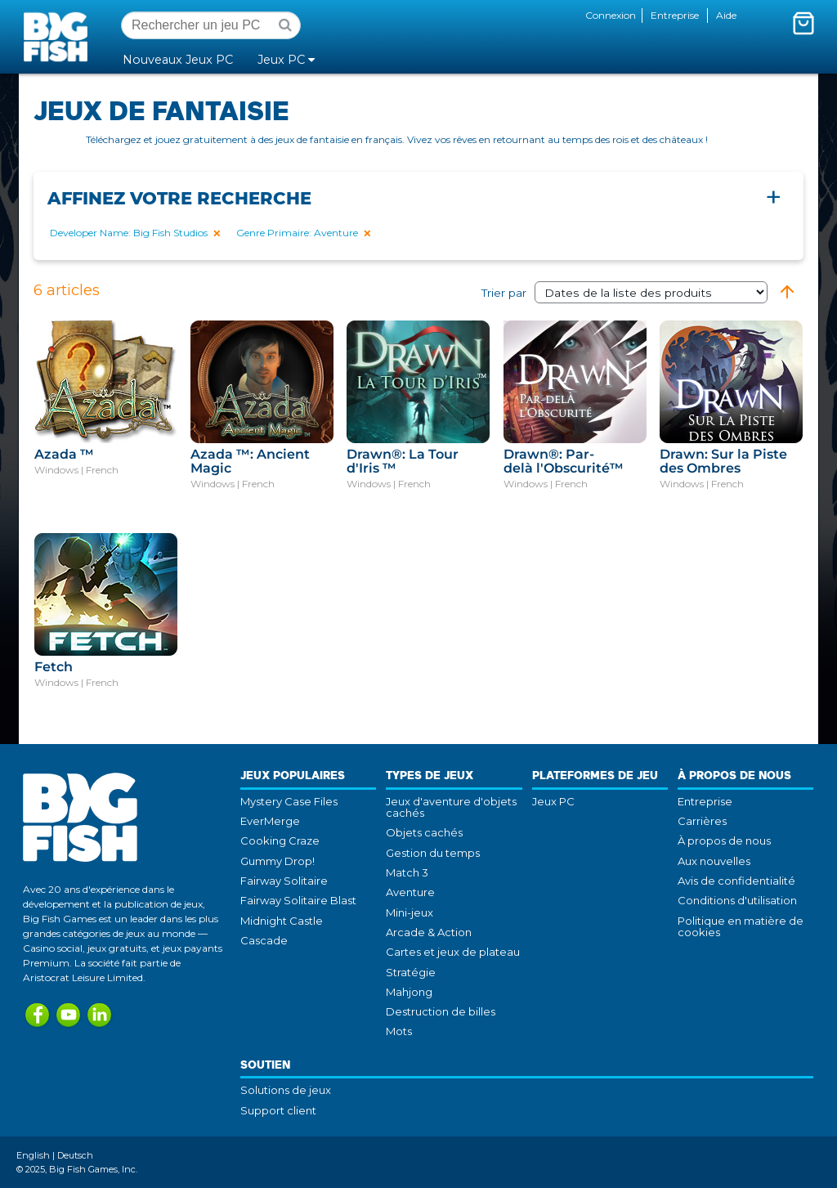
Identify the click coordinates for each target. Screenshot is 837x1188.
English (33, 1155)
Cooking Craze (280, 840)
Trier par (624, 292)
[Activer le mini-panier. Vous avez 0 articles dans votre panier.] (803, 22)
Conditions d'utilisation (737, 900)
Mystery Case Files (289, 801)
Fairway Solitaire (284, 880)
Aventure (410, 892)
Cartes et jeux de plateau (453, 951)
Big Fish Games (59, 36)
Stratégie (411, 972)
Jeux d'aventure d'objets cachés (451, 807)
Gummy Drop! (277, 860)
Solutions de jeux (285, 1089)
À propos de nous (724, 840)
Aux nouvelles (714, 860)
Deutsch (75, 1155)
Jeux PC (553, 801)
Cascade (264, 940)
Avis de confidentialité (736, 880)
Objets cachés (424, 832)
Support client (278, 1110)
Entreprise (675, 15)
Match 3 (407, 872)
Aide (726, 15)
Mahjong (409, 991)
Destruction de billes (440, 1011)
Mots (399, 1031)
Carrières (702, 820)
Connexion (610, 15)
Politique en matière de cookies (740, 926)
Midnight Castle (281, 920)
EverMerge (270, 820)
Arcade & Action (429, 932)
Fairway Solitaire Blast (298, 900)
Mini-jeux (409, 912)
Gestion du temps (433, 852)
